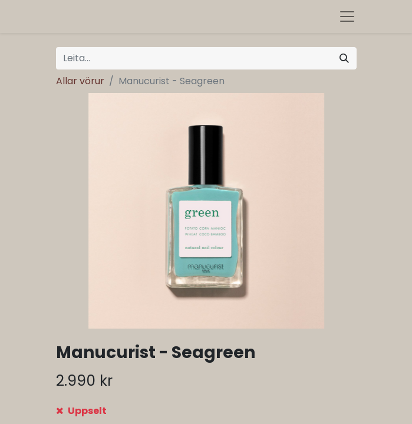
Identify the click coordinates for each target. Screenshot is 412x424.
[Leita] (344, 58)
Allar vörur (80, 81)
